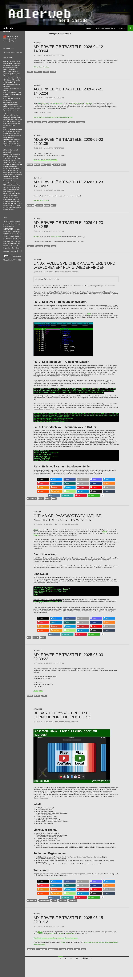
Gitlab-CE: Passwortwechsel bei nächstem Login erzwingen (67, 520)
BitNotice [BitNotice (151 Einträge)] (17, 229)
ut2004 (72, 122)
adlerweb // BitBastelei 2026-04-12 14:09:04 (68, 49)
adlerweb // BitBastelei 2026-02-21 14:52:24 (68, 91)
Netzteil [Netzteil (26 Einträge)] (15, 243)
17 (77, 963)
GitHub (104, 534)
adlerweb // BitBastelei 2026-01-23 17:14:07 (68, 184)
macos (37, 122)
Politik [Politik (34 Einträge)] (9, 246)
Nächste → (87, 963)
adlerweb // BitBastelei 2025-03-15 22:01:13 (68, 924)
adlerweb (49, 272)
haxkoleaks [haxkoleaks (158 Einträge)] (7, 239)
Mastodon (37, 43)
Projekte (121, 28)
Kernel (39, 205)
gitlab (35, 642)
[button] (43, 481)
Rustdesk (63, 905)
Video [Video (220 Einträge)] (18, 256)
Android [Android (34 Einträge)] (17, 221)
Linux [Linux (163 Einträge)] (19, 241)
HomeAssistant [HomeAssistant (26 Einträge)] (17, 238)
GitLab (35, 532)
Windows (80, 122)
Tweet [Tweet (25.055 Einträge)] (7, 256)
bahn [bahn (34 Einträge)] (19, 224)
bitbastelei (32, 905)
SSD (54, 501)
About (88, 28)
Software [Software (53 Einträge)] (17, 248)
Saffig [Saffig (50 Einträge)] (12, 248)
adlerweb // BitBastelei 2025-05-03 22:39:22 (68, 661)
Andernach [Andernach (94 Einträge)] (11, 221)
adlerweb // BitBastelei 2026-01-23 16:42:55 (68, 224)
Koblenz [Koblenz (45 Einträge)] (10, 241)
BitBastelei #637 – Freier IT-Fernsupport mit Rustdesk (62, 719)
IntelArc (38, 72)
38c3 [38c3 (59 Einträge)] (5, 221)
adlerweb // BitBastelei (55, 55)
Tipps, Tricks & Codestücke (105, 28)
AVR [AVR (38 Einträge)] (16, 224)
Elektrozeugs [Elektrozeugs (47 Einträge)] (16, 231)
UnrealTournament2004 (58, 122)
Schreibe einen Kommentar (67, 272)
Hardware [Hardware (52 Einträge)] (17, 236)
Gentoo (31, 205)
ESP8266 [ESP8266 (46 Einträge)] (6, 234)
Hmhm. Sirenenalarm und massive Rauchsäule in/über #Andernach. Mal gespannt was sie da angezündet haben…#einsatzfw (12, 66)
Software (37, 259)
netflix (56, 164)
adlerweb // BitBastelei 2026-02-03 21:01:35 (68, 141)
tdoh (77, 953)
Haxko (63, 953)
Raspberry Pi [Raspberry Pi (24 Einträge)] (14, 246)
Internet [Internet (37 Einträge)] (5, 241)
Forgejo (36, 538)
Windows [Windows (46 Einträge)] (10, 260)
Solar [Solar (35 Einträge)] (5, 251)
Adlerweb (8, 28)
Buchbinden (42, 953)
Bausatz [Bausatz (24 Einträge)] (5, 226)
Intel (30, 72)
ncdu (89, 313)
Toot (53, 72)
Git (29, 642)
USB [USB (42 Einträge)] (14, 256)
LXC (43, 164)
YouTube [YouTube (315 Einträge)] (17, 260)
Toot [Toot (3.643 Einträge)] (19, 251)
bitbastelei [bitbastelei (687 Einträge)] (8, 229)
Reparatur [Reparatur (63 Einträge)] (6, 248)
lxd (49, 164)
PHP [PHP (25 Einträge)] (19, 243)
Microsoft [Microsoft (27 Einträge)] (10, 243)
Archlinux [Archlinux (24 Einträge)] (5, 224)
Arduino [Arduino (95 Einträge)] (11, 224)
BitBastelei (38, 714)
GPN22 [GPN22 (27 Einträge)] (11, 236)
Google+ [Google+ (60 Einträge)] (6, 236)
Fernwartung (45, 905)
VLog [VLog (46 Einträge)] (5, 260)
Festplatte (32, 501)
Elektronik (53, 953)
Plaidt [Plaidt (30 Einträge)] (5, 246)
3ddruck (31, 953)
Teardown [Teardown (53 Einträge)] (13, 251)
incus (30, 164)
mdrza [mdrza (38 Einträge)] (5, 243)
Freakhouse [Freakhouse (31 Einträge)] (13, 234)
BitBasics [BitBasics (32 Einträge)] (11, 226)
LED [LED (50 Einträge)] (15, 241)
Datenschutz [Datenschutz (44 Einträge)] (7, 231)
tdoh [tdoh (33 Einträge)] (8, 251)
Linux (46, 72)
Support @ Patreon (10, 36)
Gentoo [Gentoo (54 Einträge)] (19, 234)
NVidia (37, 700)
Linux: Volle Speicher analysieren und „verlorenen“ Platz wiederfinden (74, 265)
